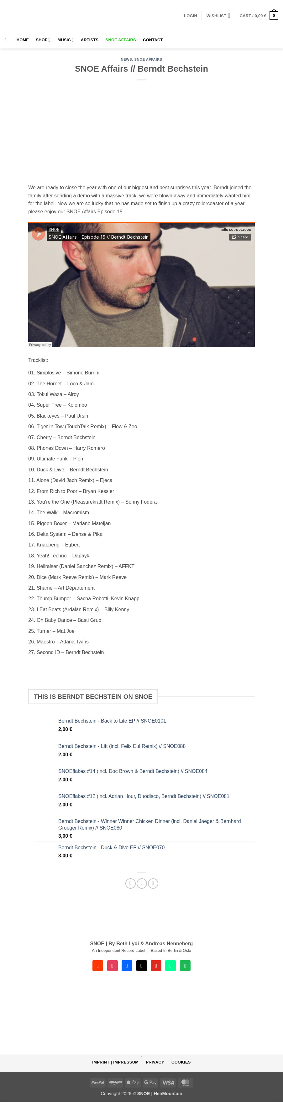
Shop (43, 40)
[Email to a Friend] (142, 883)
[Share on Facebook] (130, 883)
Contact (153, 40)
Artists (90, 40)
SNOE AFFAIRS (121, 40)
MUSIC (66, 40)
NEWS (126, 59)
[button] (190, 16)
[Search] (7, 40)
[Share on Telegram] (153, 883)
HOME (23, 40)
